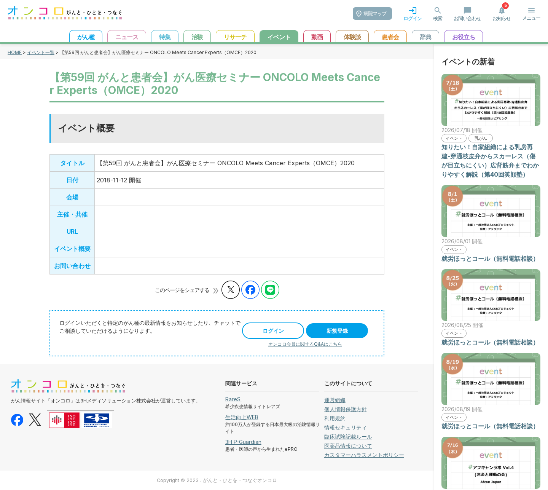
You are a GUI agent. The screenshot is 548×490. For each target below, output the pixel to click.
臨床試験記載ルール (348, 436)
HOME (15, 52)
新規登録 (337, 330)
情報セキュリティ (345, 427)
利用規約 (335, 418)
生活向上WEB (241, 417)
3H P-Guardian (243, 442)
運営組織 (335, 400)
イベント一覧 (40, 52)
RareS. (233, 399)
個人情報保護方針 (345, 409)
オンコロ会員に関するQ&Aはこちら (305, 344)
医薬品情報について (348, 445)
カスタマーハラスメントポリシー (364, 455)
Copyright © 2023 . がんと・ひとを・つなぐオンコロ (217, 480)
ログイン (273, 330)
